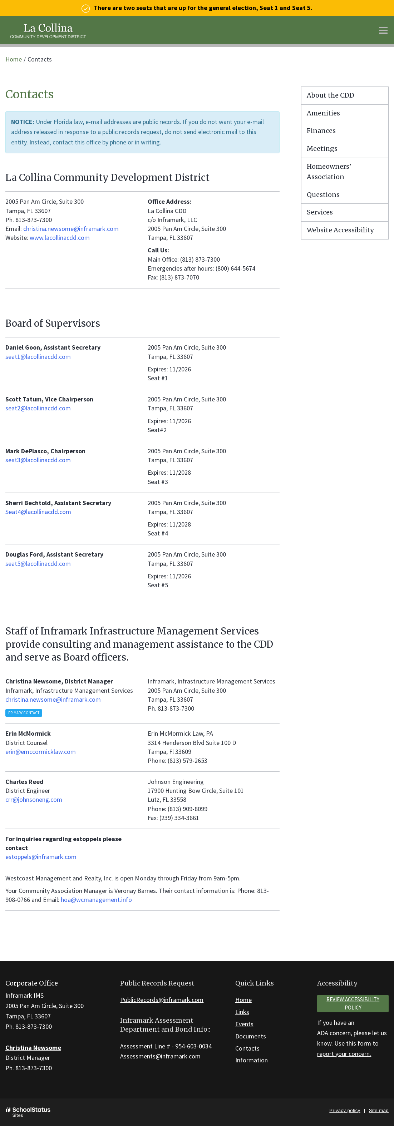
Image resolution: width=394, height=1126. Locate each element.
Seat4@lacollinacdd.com (38, 512)
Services (320, 212)
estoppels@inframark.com (41, 857)
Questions (323, 195)
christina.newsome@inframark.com (71, 228)
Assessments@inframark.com (160, 1056)
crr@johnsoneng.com (33, 799)
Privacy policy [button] (344, 1110)
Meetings (322, 148)
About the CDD (330, 95)
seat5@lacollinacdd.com (38, 563)
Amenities (323, 113)
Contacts (247, 1048)
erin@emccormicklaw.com (40, 751)
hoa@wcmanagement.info (96, 899)
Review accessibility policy (352, 1003)
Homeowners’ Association (329, 171)
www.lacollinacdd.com (60, 237)
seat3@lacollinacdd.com (38, 460)
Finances (321, 131)
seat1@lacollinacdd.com (38, 356)
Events (244, 1024)
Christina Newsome (33, 1047)
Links (242, 1012)
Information (251, 1060)
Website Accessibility (340, 230)
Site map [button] (379, 1110)
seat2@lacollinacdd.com (38, 408)
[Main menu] (383, 30)
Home (13, 59)
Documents (250, 1036)
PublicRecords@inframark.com (161, 1000)
